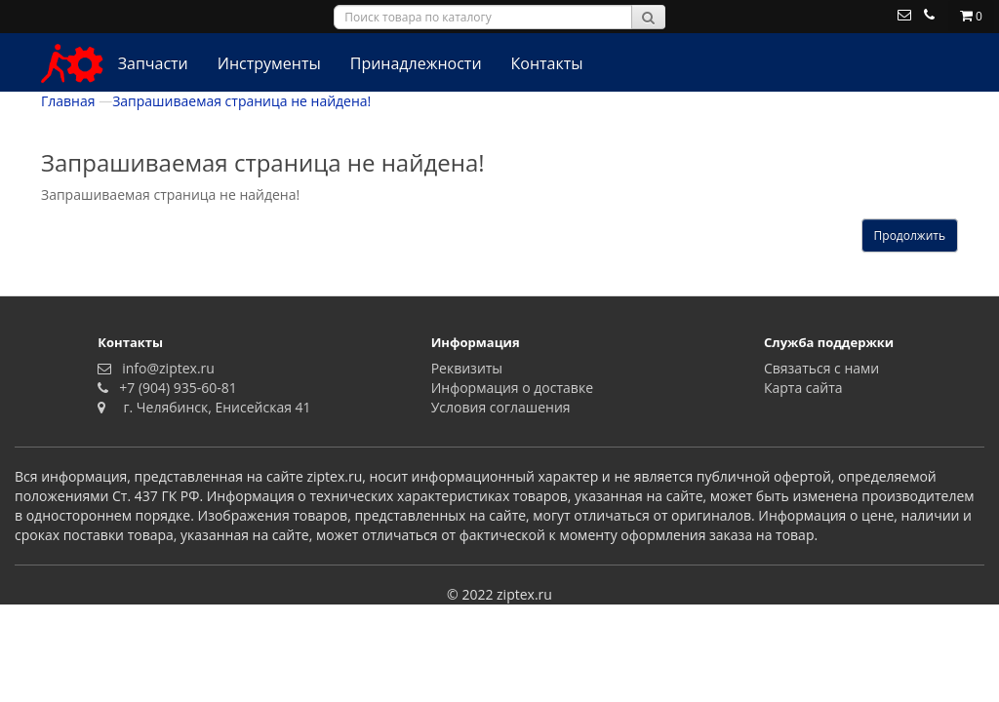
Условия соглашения (501, 407)
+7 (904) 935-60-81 (174, 387)
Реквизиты (466, 368)
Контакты (547, 63)
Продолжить (909, 235)
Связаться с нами (821, 368)
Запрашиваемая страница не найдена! (241, 101)
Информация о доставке (512, 387)
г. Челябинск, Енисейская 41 (210, 407)
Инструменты (269, 63)
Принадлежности (416, 63)
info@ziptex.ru (165, 368)
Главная (68, 101)
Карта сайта (803, 387)
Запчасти (153, 63)
